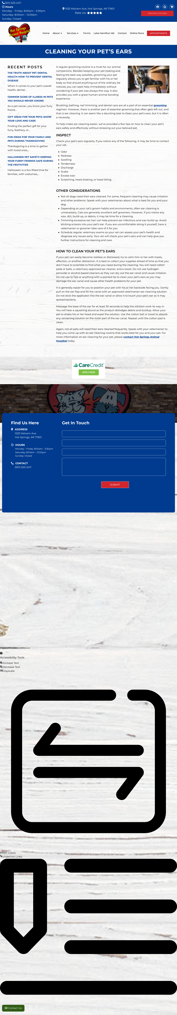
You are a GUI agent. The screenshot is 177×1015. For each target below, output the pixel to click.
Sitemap (112, 549)
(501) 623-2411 (13, 2)
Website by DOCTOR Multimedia (156, 549)
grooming (160, 105)
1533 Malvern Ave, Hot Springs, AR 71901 (89, 8)
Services (71, 33)
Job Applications (157, 13)
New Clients (152, 528)
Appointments (158, 33)
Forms (86, 33)
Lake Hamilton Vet (104, 33)
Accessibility (127, 549)
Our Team (125, 528)
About (56, 33)
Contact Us (13, 1009)
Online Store (137, 33)
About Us (111, 528)
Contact (122, 33)
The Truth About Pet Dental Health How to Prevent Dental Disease (30, 76)
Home (46, 33)
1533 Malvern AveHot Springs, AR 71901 (28, 435)
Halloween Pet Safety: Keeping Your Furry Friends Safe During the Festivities (30, 161)
